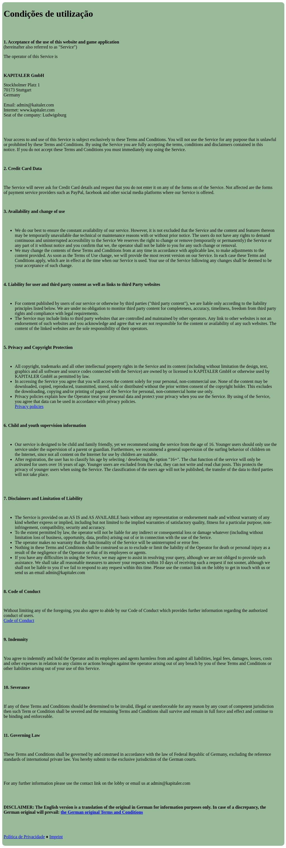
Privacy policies (29, 406)
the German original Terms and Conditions (102, 812)
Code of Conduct (19, 620)
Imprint (56, 836)
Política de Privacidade (24, 836)
